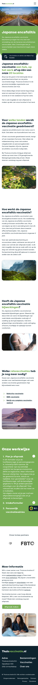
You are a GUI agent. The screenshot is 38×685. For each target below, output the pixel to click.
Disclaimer (32, 681)
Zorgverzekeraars (9, 678)
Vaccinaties (5, 9)
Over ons (24, 666)
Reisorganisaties (22, 678)
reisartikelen (21, 583)
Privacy (24, 681)
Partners (33, 678)
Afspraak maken (11, 607)
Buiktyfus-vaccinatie (15, 394)
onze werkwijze (11, 578)
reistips (11, 583)
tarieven (27, 590)
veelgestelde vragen (14, 575)
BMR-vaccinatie (13, 397)
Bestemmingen (28, 658)
